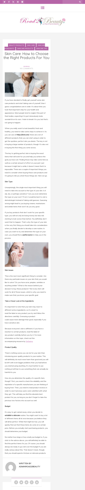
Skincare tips (41, 48)
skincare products (25, 48)
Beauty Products (16, 45)
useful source (27, 235)
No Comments (26, 68)
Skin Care (31, 45)
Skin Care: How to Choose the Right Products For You (26, 55)
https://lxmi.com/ (23, 135)
